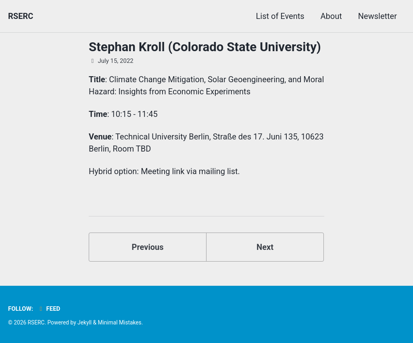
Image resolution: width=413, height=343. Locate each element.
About (331, 16)
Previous (148, 247)
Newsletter (377, 16)
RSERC (20, 16)
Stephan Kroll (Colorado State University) (205, 46)
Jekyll (84, 322)
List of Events (280, 16)
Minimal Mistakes (119, 322)
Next (265, 247)
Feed (48, 308)
